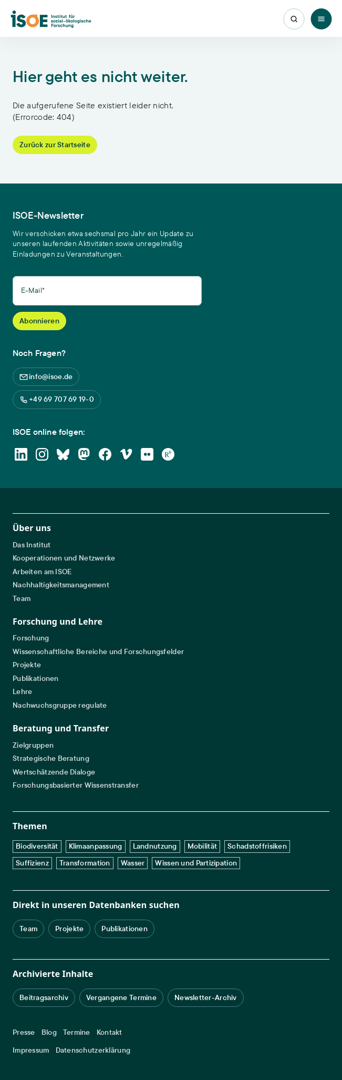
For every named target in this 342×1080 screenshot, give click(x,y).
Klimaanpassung (95, 846)
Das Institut (31, 545)
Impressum (31, 1050)
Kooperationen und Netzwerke (64, 558)
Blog (49, 1032)
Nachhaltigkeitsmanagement (61, 584)
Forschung (31, 638)
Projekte (27, 664)
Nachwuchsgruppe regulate (60, 705)
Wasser (133, 863)
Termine (76, 1032)
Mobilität (202, 846)
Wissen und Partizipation (196, 863)
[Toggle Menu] (320, 18)
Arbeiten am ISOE (42, 571)
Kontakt (109, 1032)
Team (21, 598)
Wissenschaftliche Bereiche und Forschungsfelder (98, 651)
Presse (24, 1032)
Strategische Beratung (51, 758)
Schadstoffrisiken (257, 846)
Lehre (22, 691)
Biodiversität (37, 846)
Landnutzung (155, 846)
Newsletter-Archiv (205, 997)
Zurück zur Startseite (54, 144)
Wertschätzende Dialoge (54, 772)
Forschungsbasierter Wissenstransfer (76, 785)
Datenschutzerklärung (93, 1050)
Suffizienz (32, 863)
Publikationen (36, 678)
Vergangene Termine (121, 997)
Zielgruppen (33, 745)
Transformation (84, 863)
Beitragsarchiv (43, 997)
